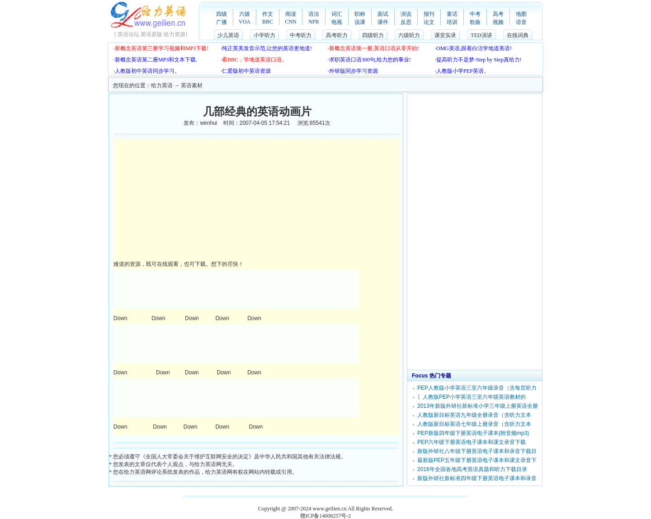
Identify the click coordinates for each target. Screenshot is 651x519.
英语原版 (151, 34)
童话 (452, 14)
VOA (244, 22)
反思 (406, 22)
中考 (475, 14)
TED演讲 (481, 35)
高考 (498, 14)
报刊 (429, 14)
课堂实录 (445, 35)
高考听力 (337, 35)
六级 (244, 14)
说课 (359, 22)
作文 (267, 14)
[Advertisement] (189, 199)
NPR (313, 22)
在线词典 (517, 35)
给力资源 (174, 34)
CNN (290, 22)
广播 (221, 22)
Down (121, 318)
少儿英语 (228, 35)
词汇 (336, 14)
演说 (406, 14)
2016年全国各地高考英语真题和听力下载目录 (472, 469)
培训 (452, 22)
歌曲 (475, 22)
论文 (429, 22)
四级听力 (373, 35)
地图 (521, 14)
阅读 (290, 14)
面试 (382, 14)
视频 (498, 22)
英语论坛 (128, 34)
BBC (267, 22)
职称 (359, 14)
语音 (521, 22)
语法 (313, 14)
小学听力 (264, 35)
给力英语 (162, 85)
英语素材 (192, 85)
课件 (382, 22)
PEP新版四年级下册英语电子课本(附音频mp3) (473, 433)
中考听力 (300, 35)
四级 (221, 14)
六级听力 (409, 35)
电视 (336, 22)
